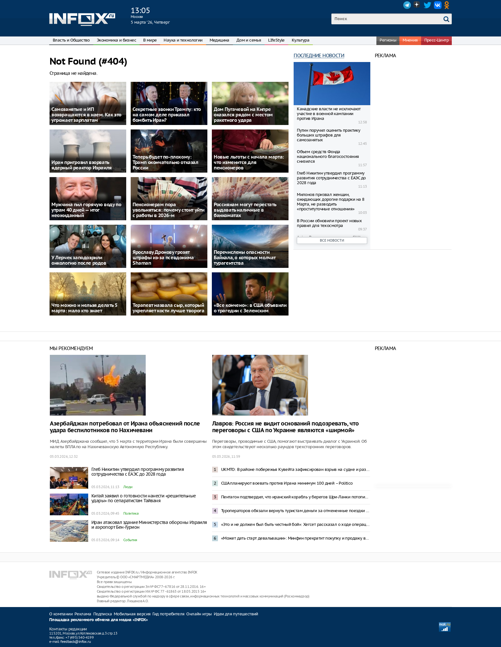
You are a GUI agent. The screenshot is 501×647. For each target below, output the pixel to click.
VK (438, 5)
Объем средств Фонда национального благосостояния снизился (328, 156)
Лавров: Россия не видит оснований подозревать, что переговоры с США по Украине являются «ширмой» (285, 427)
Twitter (427, 5)
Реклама (82, 614)
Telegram (407, 5)
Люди (128, 487)
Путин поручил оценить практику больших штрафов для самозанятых (328, 135)
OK (448, 5)
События (130, 540)
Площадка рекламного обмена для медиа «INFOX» (98, 620)
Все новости (332, 240)
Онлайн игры (199, 614)
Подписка (102, 614)
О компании (61, 614)
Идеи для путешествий (236, 614)
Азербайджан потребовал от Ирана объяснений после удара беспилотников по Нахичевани (125, 427)
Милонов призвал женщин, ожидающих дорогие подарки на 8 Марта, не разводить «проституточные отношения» (330, 202)
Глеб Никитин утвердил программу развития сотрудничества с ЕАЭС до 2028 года (331, 177)
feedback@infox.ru (75, 641)
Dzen (417, 5)
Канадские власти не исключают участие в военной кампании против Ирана (329, 113)
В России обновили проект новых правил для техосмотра (329, 223)
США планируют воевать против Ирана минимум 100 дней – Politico (287, 483)
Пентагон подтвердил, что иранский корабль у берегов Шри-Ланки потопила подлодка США (295, 497)
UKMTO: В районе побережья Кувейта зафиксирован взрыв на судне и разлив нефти (295, 469)
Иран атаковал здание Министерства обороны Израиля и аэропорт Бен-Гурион (149, 524)
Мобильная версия (132, 614)
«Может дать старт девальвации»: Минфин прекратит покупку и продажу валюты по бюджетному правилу (295, 538)
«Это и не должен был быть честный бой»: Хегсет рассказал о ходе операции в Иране (295, 524)
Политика (130, 513)
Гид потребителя (168, 614)
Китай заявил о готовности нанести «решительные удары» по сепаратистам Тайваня (143, 498)
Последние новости (319, 55)
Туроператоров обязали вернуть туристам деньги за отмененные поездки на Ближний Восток (295, 510)
